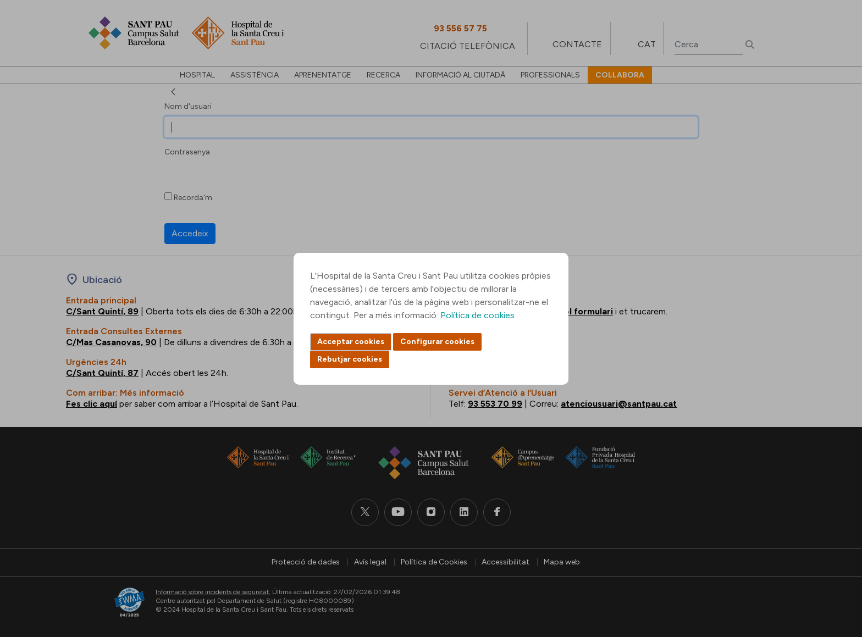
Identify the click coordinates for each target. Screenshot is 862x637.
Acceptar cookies (350, 341)
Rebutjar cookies (349, 359)
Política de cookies (477, 315)
